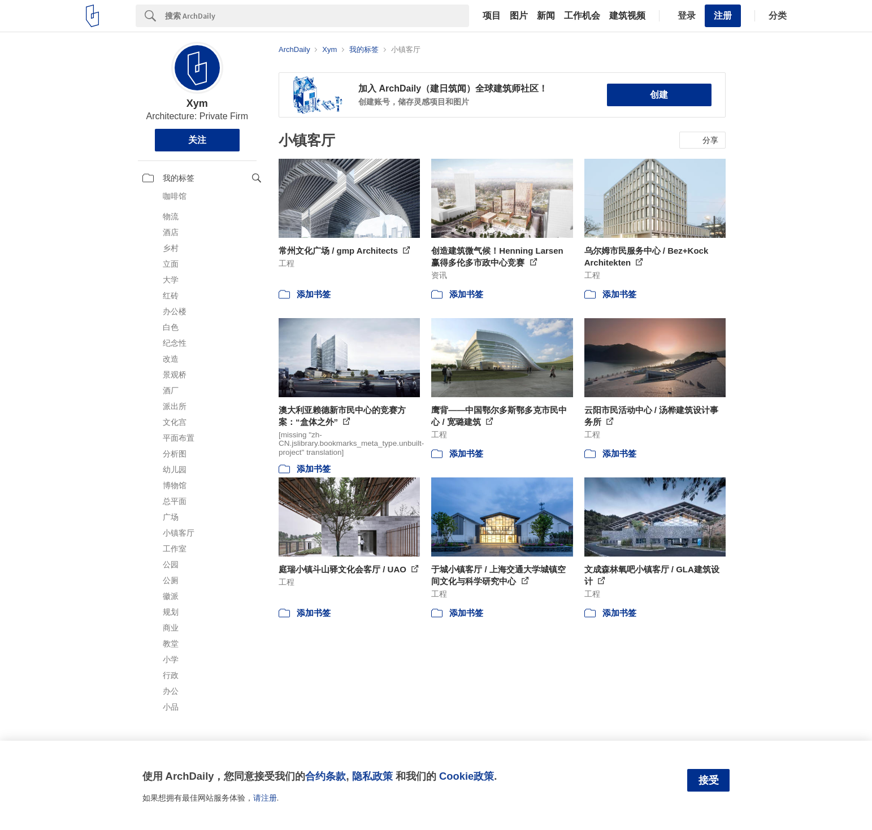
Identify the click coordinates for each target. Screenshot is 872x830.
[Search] (317, 16)
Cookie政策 (466, 776)
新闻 (546, 15)
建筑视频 (627, 15)
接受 (709, 780)
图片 (519, 15)
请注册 (265, 797)
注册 (723, 15)
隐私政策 (372, 776)
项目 (492, 15)
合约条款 (325, 776)
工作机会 (582, 15)
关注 (197, 140)
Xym (197, 103)
